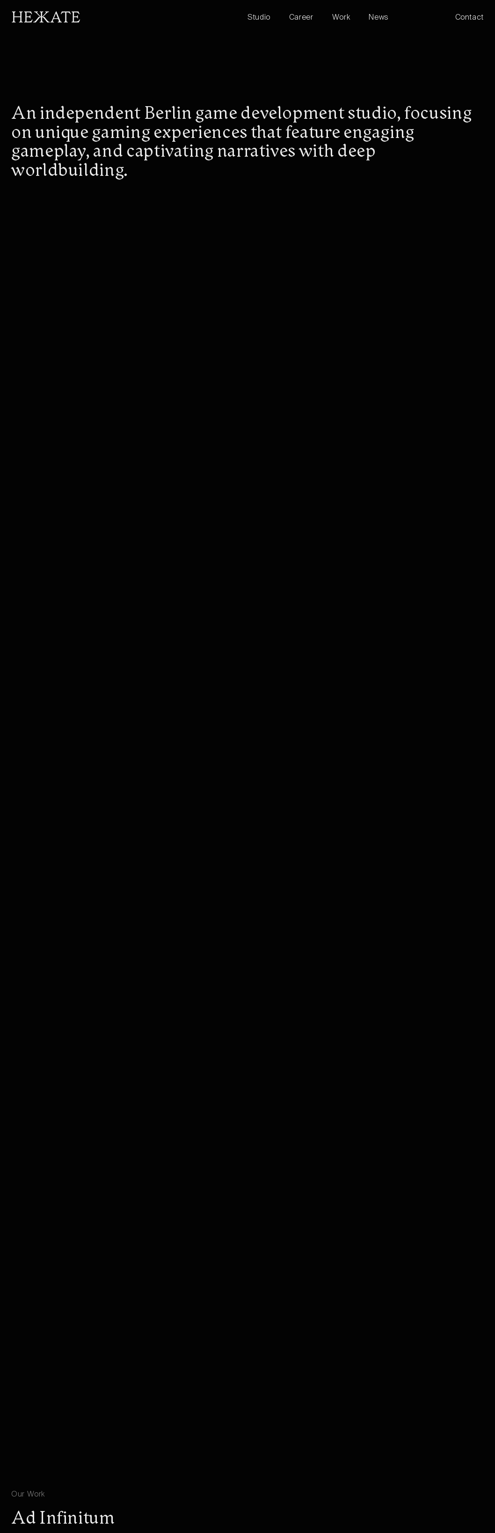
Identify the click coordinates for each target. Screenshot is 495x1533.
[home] (129, 16)
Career (301, 18)
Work (341, 18)
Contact (469, 18)
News (379, 18)
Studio (259, 18)
